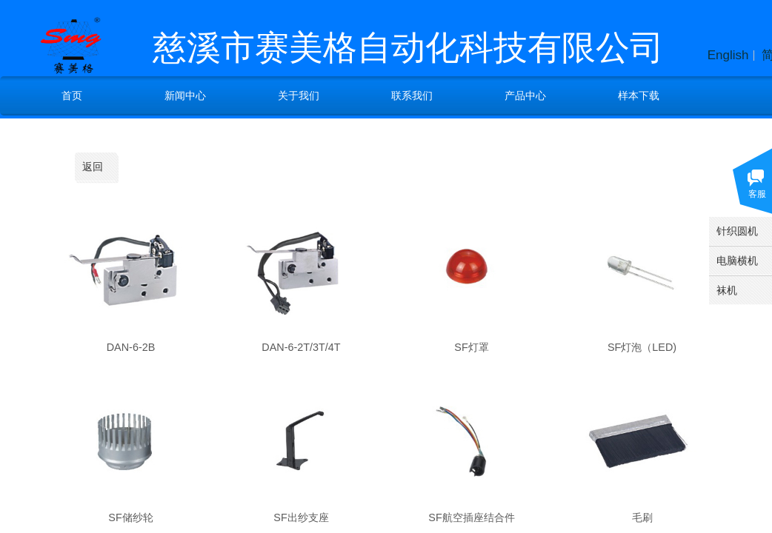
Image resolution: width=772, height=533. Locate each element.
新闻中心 (185, 95)
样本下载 (638, 95)
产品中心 (525, 95)
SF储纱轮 (130, 517)
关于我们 (298, 95)
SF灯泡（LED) (642, 347)
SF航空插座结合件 (471, 517)
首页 (71, 95)
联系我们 (412, 95)
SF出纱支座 (300, 517)
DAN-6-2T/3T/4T (301, 347)
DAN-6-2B (131, 347)
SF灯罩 (471, 347)
